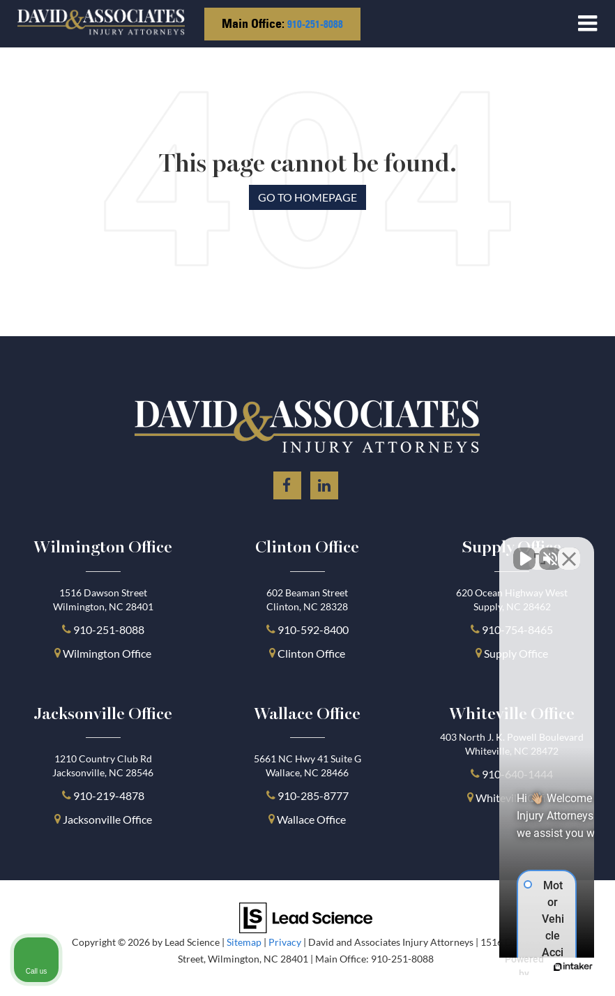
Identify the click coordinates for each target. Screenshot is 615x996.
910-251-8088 (315, 24)
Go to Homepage (307, 197)
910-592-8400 (313, 629)
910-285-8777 (312, 795)
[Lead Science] (305, 916)
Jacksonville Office (107, 819)
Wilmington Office (107, 653)
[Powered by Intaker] (496, 967)
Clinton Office (311, 653)
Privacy (284, 942)
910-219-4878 (108, 795)
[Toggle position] (540, 550)
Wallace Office (311, 819)
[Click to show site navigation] (587, 23)
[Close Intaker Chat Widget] (569, 550)
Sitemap (244, 942)
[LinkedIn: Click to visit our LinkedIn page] (324, 483)
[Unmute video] (368, 550)
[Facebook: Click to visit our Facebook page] (287, 483)
